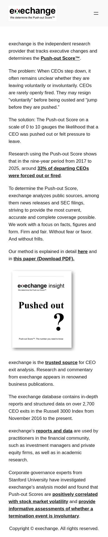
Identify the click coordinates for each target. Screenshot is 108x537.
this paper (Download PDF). (44, 258)
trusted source (61, 362)
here (82, 251)
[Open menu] (96, 13)
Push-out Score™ (60, 58)
